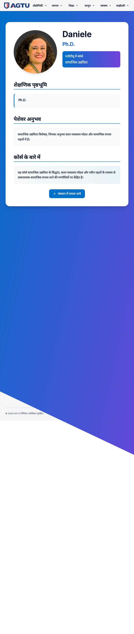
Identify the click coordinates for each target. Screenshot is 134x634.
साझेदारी (122, 5)
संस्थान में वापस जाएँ (67, 193)
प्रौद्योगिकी (40, 5)
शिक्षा (74, 5)
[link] (16, 5)
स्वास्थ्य (106, 5)
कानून (90, 5)
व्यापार (57, 5)
